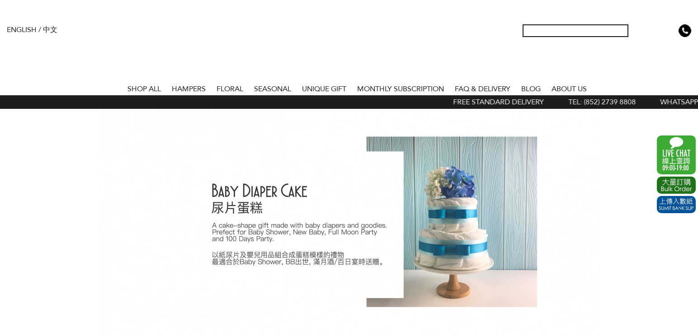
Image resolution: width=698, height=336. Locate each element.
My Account (641, 30)
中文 (50, 30)
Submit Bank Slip (676, 204)
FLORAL (230, 89)
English (22, 30)
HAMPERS (189, 89)
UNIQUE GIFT (324, 89)
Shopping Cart (670, 30)
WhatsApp (676, 154)
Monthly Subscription (400, 89)
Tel (685, 30)
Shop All (144, 89)
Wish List (656, 30)
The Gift (349, 48)
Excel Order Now (676, 185)
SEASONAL (272, 89)
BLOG (531, 89)
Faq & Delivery (482, 89)
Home (114, 87)
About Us (569, 89)
